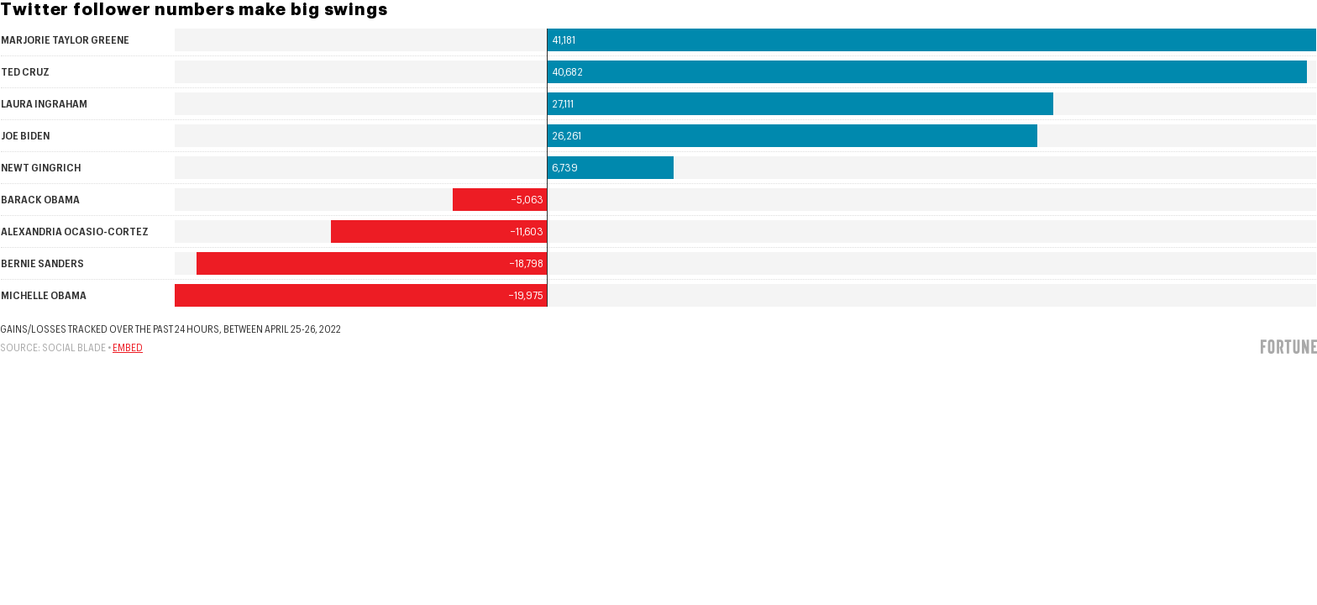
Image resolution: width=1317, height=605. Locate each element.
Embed (128, 348)
